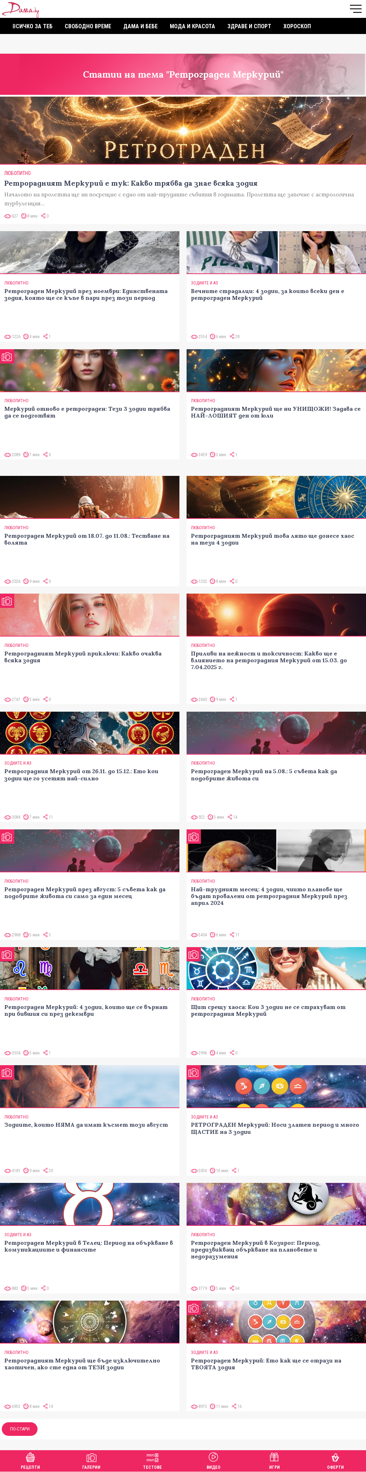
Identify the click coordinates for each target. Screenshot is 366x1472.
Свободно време (88, 26)
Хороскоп (297, 26)
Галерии (91, 1460)
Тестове (152, 1460)
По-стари (20, 1429)
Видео (214, 1460)
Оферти (335, 1460)
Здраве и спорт (249, 26)
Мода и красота (192, 26)
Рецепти (30, 1460)
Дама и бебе (140, 26)
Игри (274, 1460)
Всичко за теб (33, 26)
